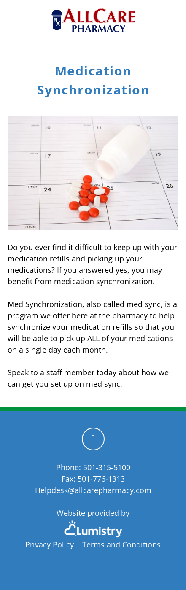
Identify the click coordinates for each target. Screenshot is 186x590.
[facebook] (93, 439)
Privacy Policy (49, 544)
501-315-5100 (106, 467)
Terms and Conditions (121, 544)
